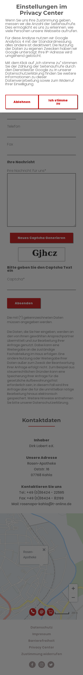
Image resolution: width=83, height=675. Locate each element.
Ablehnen (22, 102)
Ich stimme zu (58, 102)
